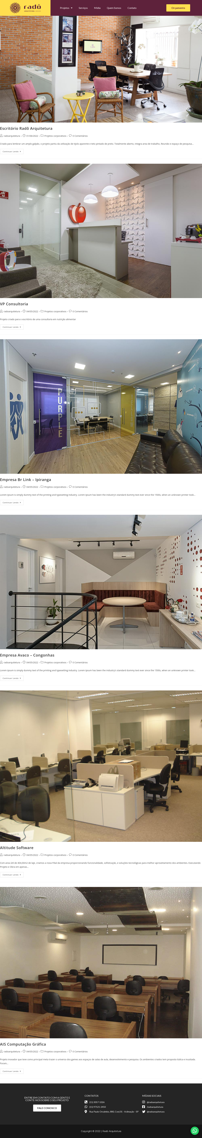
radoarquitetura (12, 135)
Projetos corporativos (55, 135)
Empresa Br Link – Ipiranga (25, 479)
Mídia (97, 7)
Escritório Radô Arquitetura (26, 128)
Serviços (83, 7)
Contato (132, 7)
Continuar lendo (13, 151)
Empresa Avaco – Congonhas (27, 655)
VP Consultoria (14, 303)
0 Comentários (80, 135)
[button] (178, 8)
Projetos (66, 8)
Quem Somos (114, 7)
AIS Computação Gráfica (23, 1044)
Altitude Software (16, 847)
